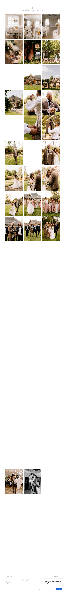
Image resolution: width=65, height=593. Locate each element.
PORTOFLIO (20, 2)
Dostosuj (47, 589)
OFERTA (44, 1)
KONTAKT (48, 1)
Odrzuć (53, 589)
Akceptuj (59, 589)
